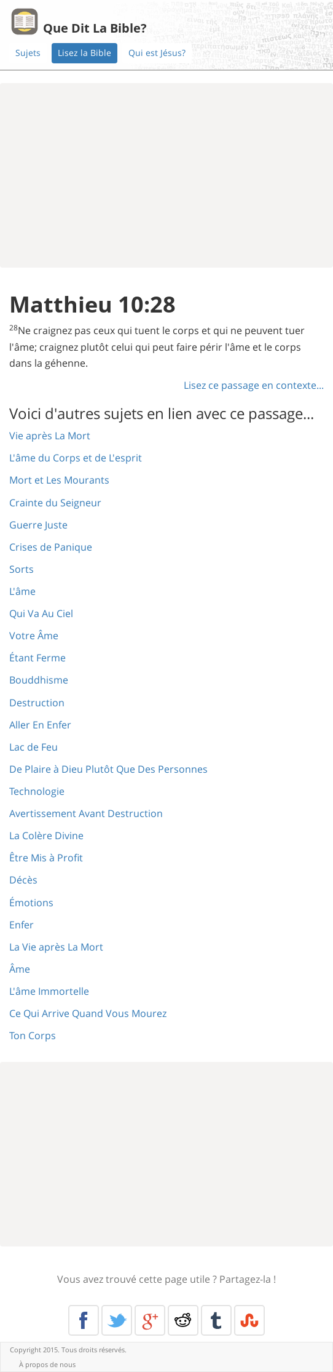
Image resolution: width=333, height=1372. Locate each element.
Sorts (21, 569)
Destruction (37, 702)
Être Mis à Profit (46, 857)
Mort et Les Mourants (59, 480)
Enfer (21, 924)
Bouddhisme (38, 680)
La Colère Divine (46, 835)
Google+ (150, 1320)
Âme (19, 969)
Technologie (37, 791)
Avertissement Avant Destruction (86, 813)
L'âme (22, 591)
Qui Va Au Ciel (41, 613)
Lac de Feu (33, 747)
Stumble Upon (249, 1320)
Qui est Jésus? (157, 52)
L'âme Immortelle (49, 991)
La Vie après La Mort (56, 947)
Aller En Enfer (40, 725)
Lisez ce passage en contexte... (254, 385)
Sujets (28, 52)
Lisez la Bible (84, 52)
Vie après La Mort (49, 435)
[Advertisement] (166, 175)
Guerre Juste (38, 525)
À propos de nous (47, 1364)
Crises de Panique (50, 547)
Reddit (183, 1320)
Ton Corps (32, 1035)
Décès (23, 880)
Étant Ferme (37, 657)
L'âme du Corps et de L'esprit (75, 458)
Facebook (83, 1320)
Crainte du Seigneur (55, 502)
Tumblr (216, 1320)
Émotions (31, 902)
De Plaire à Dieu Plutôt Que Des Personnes (108, 769)
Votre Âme (33, 635)
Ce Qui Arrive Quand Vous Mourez (87, 1013)
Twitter (116, 1320)
